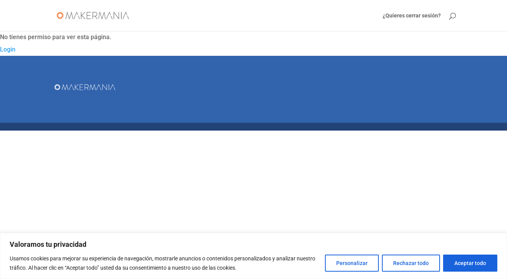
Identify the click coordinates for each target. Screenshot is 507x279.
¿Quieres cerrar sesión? (412, 16)
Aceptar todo (470, 263)
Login (7, 49)
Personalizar (352, 263)
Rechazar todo (411, 263)
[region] (253, 256)
